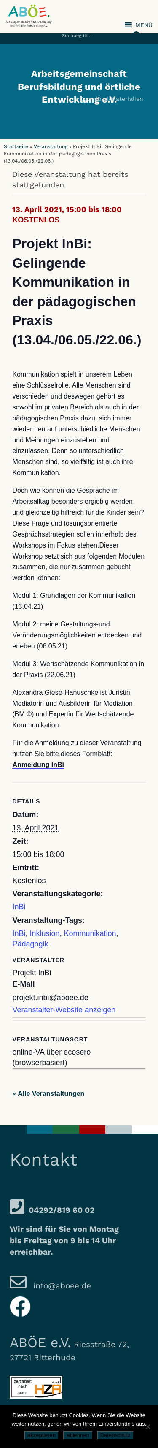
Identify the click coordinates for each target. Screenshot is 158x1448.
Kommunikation (90, 933)
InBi (18, 907)
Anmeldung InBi (38, 764)
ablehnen (78, 1435)
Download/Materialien (111, 98)
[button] (135, 31)
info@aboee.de (61, 1286)
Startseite (16, 146)
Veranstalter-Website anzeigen (63, 1010)
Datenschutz (115, 1435)
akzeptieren (41, 1435)
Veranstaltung (50, 146)
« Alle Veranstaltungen (48, 1093)
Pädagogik (30, 944)
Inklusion (44, 933)
